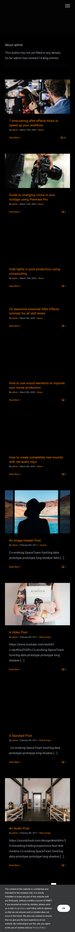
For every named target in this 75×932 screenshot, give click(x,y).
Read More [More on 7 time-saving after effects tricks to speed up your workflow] (14, 137)
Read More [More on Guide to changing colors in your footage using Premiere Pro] (14, 211)
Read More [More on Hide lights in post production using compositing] (14, 286)
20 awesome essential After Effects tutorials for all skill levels (34, 311)
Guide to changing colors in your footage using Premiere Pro (32, 197)
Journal (42, 545)
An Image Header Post (25, 540)
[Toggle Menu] (67, 5)
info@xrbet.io (20, 908)
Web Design (45, 637)
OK (63, 908)
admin (15, 129)
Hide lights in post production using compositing (34, 271)
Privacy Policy (39, 927)
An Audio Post (19, 828)
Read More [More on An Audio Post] (14, 865)
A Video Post (18, 632)
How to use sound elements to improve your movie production (37, 385)
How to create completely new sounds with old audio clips (36, 459)
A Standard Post (20, 735)
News (41, 129)
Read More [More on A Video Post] (14, 669)
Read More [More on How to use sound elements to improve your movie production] (14, 400)
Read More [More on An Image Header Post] (14, 566)
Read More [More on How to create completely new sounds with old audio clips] (14, 474)
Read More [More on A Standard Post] (14, 762)
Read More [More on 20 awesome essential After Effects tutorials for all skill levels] (14, 325)
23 (63, 137)
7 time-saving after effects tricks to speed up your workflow (33, 123)
